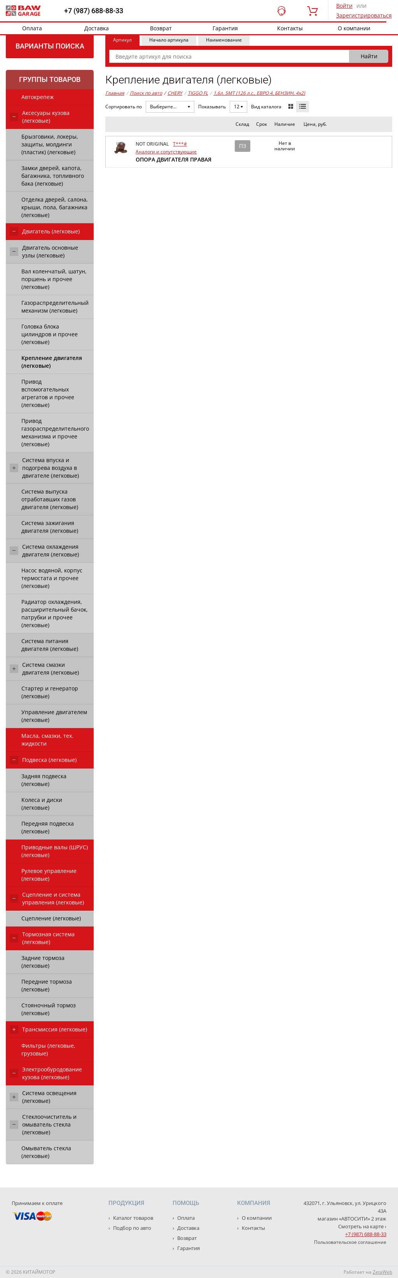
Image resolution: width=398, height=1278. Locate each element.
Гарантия (225, 28)
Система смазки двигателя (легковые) (50, 668)
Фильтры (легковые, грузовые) (48, 1049)
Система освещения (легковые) (49, 1096)
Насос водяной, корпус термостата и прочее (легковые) (51, 578)
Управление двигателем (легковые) (54, 715)
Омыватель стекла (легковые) (46, 1152)
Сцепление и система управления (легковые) (53, 898)
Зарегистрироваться (364, 15)
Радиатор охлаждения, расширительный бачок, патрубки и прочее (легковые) (54, 613)
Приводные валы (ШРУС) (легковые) (54, 851)
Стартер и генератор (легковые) (49, 692)
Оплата (32, 28)
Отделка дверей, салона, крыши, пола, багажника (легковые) (54, 207)
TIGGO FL (198, 93)
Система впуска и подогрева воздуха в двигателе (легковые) (50, 467)
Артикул (122, 40)
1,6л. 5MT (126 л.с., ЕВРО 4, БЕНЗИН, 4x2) (259, 93)
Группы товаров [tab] (49, 79)
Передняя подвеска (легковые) (47, 827)
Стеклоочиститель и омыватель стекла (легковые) (49, 1124)
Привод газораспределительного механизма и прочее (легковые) (55, 432)
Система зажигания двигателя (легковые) (49, 526)
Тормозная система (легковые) (48, 938)
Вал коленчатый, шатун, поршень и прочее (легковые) (54, 279)
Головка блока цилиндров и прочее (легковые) (49, 334)
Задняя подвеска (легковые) (43, 780)
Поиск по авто (146, 93)
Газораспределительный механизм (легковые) (55, 306)
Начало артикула (169, 40)
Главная (114, 93)
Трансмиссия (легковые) (54, 1029)
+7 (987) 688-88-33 (93, 11)
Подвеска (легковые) (49, 759)
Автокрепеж (37, 97)
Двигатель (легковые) (51, 231)
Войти (344, 5)
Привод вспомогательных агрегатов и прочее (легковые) (47, 393)
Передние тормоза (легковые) (46, 985)
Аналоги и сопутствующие (166, 151)
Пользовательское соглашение (350, 1242)
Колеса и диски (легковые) (41, 803)
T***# (180, 144)
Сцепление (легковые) (51, 918)
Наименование (224, 40)
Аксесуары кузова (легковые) (46, 116)
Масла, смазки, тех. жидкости (47, 739)
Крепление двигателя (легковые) (51, 361)
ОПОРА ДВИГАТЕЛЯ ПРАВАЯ (173, 159)
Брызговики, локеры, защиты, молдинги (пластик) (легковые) (49, 144)
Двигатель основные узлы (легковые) (50, 251)
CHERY (173, 93)
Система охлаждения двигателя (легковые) (50, 550)
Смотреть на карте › (362, 1226)
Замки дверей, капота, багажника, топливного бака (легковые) (52, 175)
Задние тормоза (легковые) (43, 961)
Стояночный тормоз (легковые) (48, 1009)
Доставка (96, 28)
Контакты (290, 28)
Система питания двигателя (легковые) (49, 644)
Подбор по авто (131, 1227)
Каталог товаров (132, 1217)
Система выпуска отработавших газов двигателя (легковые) (49, 499)
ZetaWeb (382, 1272)
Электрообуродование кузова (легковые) (52, 1073)
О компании (354, 28)
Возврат (161, 28)
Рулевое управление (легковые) (49, 874)
